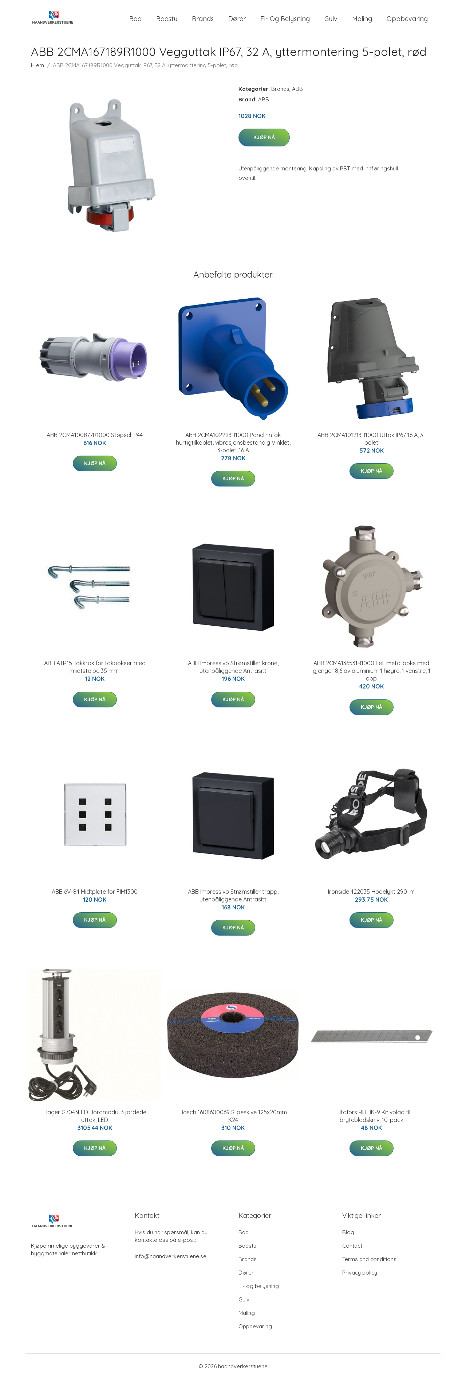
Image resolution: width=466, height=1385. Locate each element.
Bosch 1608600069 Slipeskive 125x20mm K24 (233, 1122)
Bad (135, 21)
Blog (348, 1238)
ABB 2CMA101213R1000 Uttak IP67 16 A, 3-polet (371, 444)
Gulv (330, 21)
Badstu (166, 21)
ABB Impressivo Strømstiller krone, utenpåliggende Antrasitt (233, 673)
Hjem (37, 71)
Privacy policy (359, 1278)
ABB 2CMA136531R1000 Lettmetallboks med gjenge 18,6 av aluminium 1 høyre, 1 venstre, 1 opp (371, 677)
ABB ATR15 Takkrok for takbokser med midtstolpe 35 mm (95, 673)
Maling (362, 21)
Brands (203, 21)
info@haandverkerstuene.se (170, 1262)
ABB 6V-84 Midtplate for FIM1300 (95, 897)
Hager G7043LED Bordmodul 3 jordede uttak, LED (94, 1122)
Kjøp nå (264, 143)
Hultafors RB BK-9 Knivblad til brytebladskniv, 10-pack (371, 1122)
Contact (352, 1251)
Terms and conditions (369, 1265)
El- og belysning (285, 21)
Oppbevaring (407, 21)
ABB (297, 95)
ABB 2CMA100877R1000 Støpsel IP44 (95, 441)
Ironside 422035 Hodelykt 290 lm (371, 897)
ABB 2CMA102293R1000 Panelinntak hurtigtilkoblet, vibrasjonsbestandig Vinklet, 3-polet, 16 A (233, 448)
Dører (237, 21)
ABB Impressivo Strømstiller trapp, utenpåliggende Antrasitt (233, 901)
